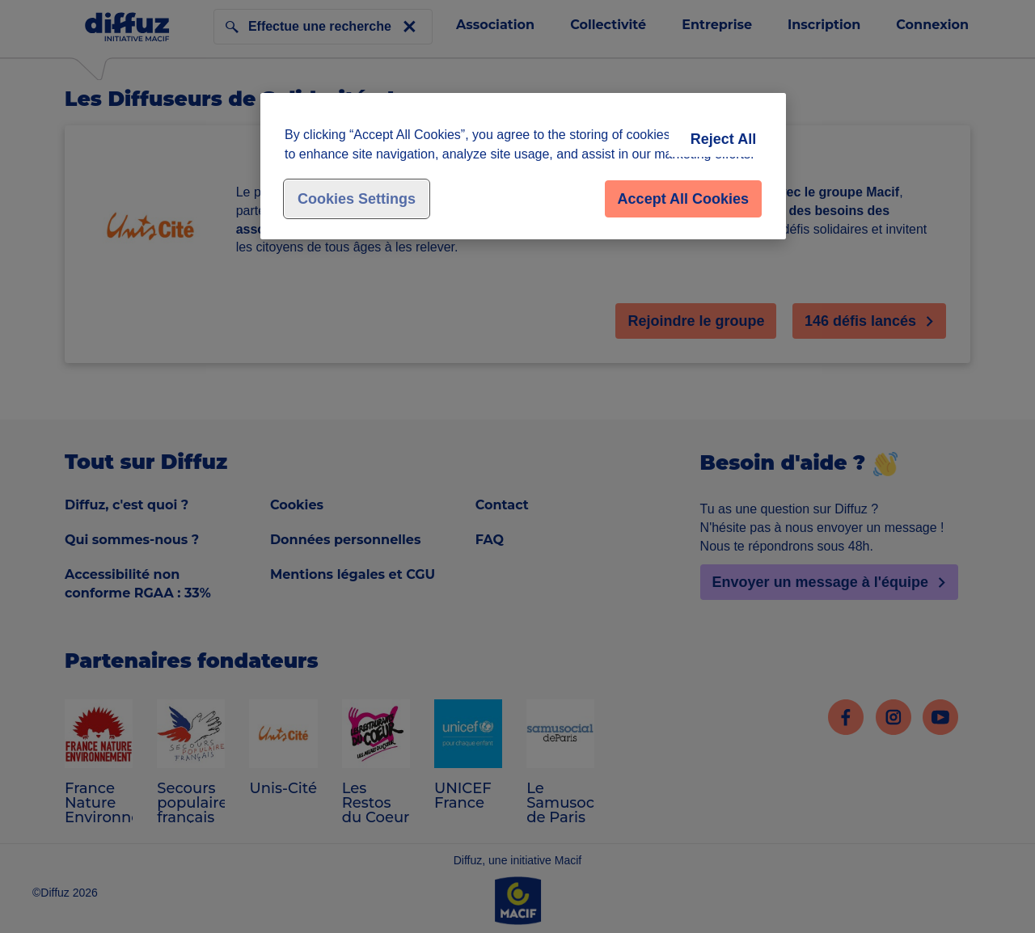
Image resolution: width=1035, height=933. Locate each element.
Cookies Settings (357, 199)
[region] (523, 166)
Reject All (723, 139)
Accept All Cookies (683, 199)
